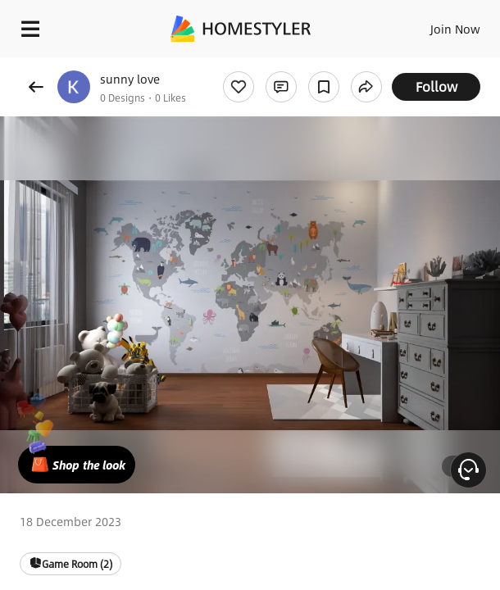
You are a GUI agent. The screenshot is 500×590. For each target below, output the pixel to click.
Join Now (455, 29)
